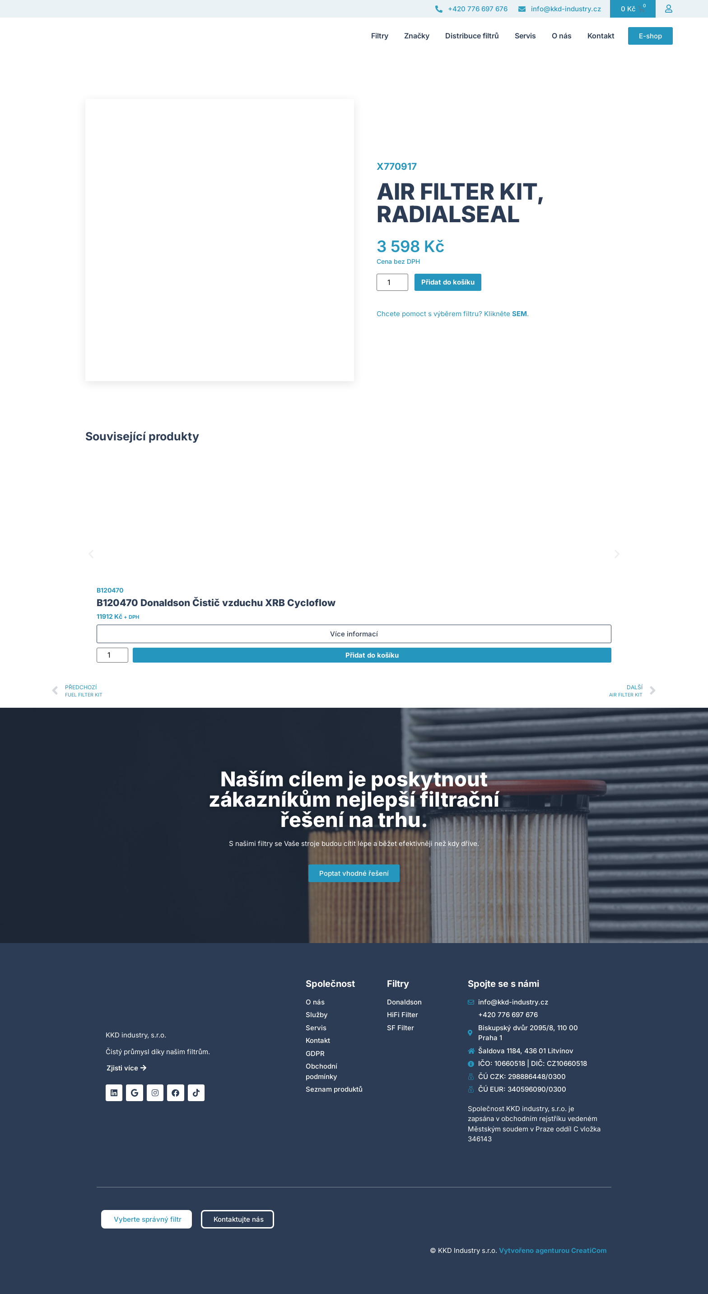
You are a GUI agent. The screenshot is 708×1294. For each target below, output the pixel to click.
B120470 (110, 590)
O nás (562, 35)
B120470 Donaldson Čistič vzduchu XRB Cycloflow (216, 602)
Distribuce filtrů (472, 35)
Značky (416, 35)
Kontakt (601, 35)
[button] (91, 554)
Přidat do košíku (448, 282)
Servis (525, 35)
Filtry (379, 35)
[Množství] (392, 282)
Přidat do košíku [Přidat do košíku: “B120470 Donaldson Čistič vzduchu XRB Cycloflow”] (372, 655)
